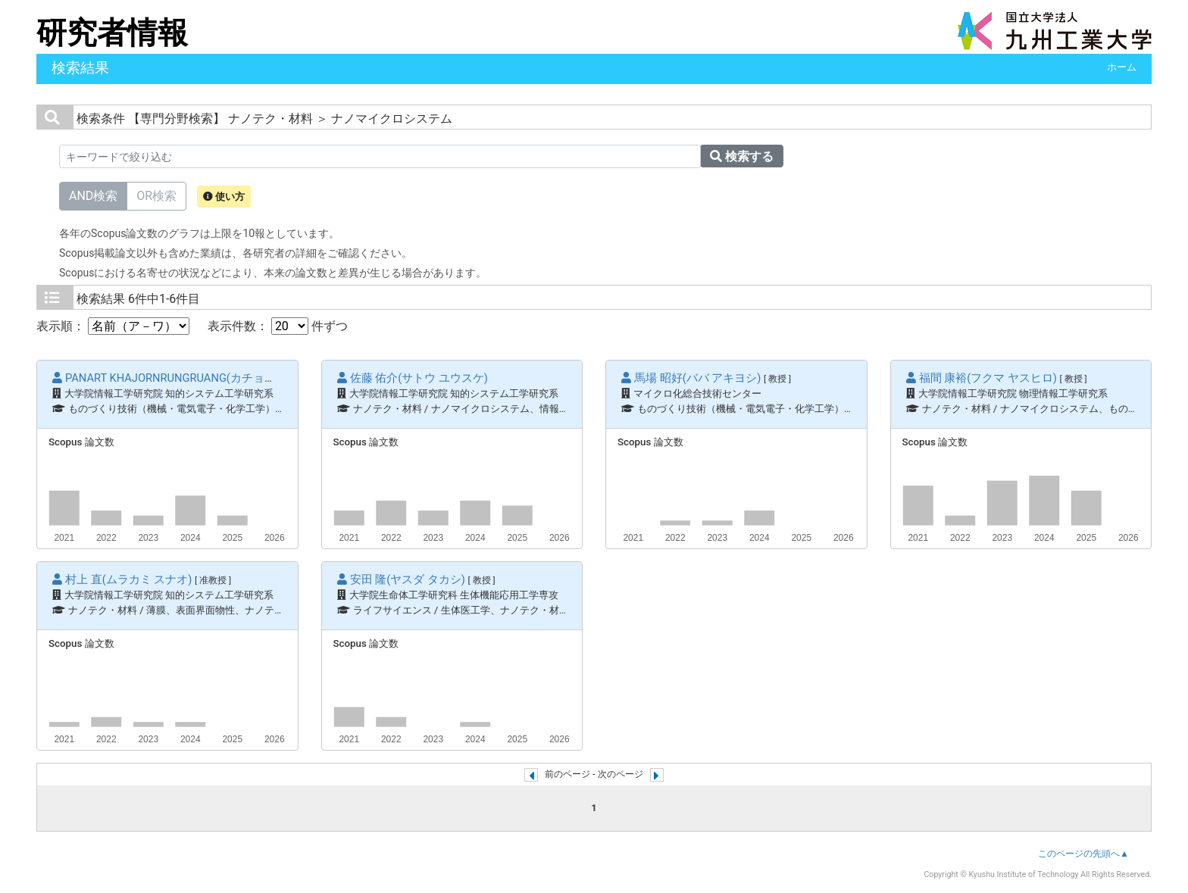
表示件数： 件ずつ (278, 326)
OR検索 (156, 195)
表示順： (112, 326)
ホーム (1121, 67)
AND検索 (93, 195)
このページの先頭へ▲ (1083, 853)
